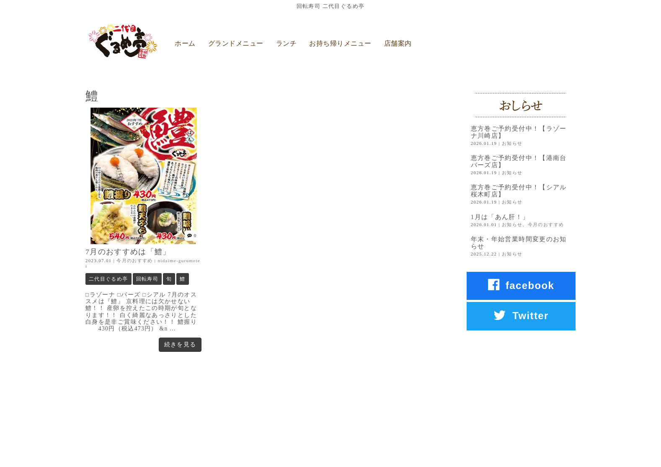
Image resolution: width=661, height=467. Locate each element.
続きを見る (180, 344)
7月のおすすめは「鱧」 (128, 252)
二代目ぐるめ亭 (108, 279)
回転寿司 (147, 279)
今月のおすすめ (134, 260)
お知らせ (512, 143)
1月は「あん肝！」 (500, 217)
